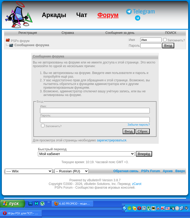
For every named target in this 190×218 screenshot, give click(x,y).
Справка (68, 33)
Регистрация (27, 33)
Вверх (180, 171)
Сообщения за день (120, 33)
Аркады (54, 14)
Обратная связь (125, 171)
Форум (107, 14)
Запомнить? (174, 40)
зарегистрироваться (111, 140)
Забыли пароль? (139, 124)
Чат (81, 14)
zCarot (136, 184)
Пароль (134, 45)
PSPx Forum (150, 171)
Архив (168, 171)
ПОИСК (170, 33)
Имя (132, 40)
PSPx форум (20, 41)
